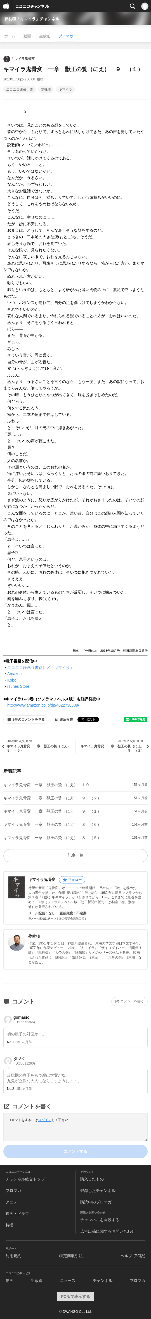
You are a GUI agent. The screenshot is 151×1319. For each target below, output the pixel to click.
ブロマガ (65, 36)
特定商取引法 (71, 1255)
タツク (24, 1061)
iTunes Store (18, 686)
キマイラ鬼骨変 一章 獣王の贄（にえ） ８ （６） (52, 824)
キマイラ (65, 89)
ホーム (9, 36)
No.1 (10, 1042)
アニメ (11, 1202)
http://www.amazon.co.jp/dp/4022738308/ (43, 705)
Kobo (11, 680)
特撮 (9, 1225)
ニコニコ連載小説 (19, 89)
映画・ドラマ (17, 1213)
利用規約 (13, 1255)
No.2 (10, 1088)
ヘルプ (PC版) (133, 1255)
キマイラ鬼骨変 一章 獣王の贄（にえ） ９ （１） (52, 811)
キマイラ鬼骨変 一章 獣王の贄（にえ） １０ (46, 785)
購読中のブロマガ (96, 1202)
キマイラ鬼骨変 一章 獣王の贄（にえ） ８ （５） (52, 838)
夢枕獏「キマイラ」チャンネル (31, 19)
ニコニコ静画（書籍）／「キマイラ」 (40, 667)
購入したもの (92, 1179)
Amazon (14, 673)
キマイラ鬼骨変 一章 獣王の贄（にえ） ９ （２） (52, 798)
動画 (27, 36)
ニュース (68, 1280)
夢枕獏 (46, 89)
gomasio (24, 1019)
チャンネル (102, 1280)
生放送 (44, 36)
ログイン (44, 1120)
